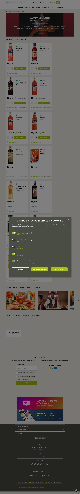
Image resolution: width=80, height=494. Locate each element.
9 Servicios (20, 235)
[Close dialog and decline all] (68, 219)
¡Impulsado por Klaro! (63, 273)
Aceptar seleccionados (40, 269)
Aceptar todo (59, 269)
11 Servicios (20, 241)
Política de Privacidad (27, 226)
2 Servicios (20, 248)
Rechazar (20, 269)
